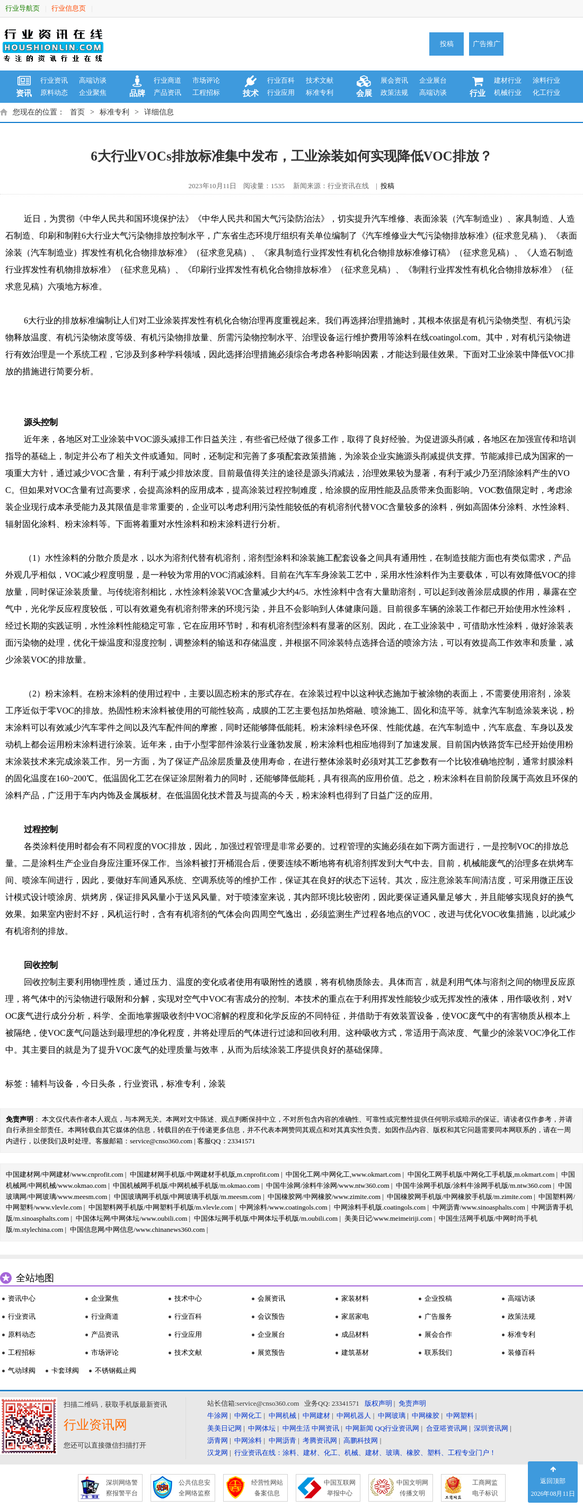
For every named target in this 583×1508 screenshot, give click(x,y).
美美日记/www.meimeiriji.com (388, 1218)
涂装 (217, 1083)
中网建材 (316, 1415)
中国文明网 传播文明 (412, 1488)
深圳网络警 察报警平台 (122, 1488)
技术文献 (319, 80)
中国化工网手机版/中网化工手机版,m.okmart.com (481, 1174)
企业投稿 (438, 1298)
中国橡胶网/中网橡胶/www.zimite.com (324, 1197)
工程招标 (206, 92)
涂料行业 (546, 80)
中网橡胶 (425, 1415)
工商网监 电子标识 (485, 1488)
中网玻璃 (391, 1415)
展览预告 (271, 1352)
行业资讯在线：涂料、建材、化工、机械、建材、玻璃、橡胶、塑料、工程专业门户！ (365, 1453)
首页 (77, 112)
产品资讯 (167, 92)
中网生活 (296, 1428)
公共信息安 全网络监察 (194, 1488)
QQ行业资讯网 (397, 1428)
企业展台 (433, 80)
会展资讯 (271, 1298)
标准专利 (319, 92)
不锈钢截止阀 (115, 1370)
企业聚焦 (93, 92)
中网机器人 (354, 1415)
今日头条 (99, 1083)
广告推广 (486, 44)
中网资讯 (325, 1428)
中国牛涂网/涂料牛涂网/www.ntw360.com (327, 1185)
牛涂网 (217, 1415)
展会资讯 (394, 80)
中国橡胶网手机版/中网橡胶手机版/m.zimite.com (459, 1197)
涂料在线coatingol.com (436, 337)
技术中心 (188, 1298)
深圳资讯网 (491, 1428)
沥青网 (217, 1440)
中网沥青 (282, 1440)
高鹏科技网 (360, 1440)
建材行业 (508, 80)
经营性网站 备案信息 (267, 1488)
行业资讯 (54, 80)
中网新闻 (359, 1428)
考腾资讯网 (320, 1440)
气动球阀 (22, 1370)
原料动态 (54, 92)
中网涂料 (248, 1440)
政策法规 (394, 92)
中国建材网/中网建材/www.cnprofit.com (64, 1174)
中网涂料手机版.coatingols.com (380, 1207)
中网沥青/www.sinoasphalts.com (478, 1207)
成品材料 (355, 1334)
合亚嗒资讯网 (446, 1428)
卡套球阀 (65, 1370)
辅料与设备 (52, 1083)
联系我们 (438, 1352)
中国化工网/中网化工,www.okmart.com (343, 1174)
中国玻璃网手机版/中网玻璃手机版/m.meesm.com (187, 1197)
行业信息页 (68, 8)
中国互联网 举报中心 (340, 1488)
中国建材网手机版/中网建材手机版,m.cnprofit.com (204, 1174)
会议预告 (271, 1316)
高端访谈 (93, 80)
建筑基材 (355, 1352)
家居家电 (355, 1316)
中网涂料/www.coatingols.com (283, 1207)
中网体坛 (262, 1428)
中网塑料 (460, 1415)
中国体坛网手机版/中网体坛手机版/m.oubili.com (266, 1218)
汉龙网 (217, 1453)
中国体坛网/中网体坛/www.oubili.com (132, 1218)
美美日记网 (224, 1428)
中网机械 (282, 1415)
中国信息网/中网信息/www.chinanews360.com (137, 1229)
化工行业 (546, 92)
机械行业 (508, 92)
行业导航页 (22, 8)
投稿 (447, 44)
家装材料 (355, 1298)
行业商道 (167, 80)
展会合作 (438, 1334)
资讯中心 (22, 1298)
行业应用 (281, 92)
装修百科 (521, 1352)
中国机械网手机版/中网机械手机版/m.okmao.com (186, 1185)
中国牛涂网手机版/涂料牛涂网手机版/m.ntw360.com (473, 1185)
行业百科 (281, 80)
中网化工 (248, 1415)
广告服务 (438, 1316)
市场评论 (206, 80)
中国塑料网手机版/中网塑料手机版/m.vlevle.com (161, 1207)
